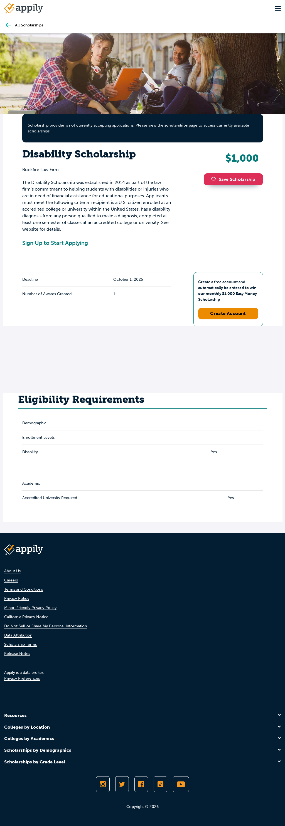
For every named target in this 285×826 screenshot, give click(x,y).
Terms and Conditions (23, 589)
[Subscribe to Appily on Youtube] (181, 784)
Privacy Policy (16, 598)
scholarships (176, 125)
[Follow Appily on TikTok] (160, 784)
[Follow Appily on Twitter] (122, 784)
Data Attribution (18, 635)
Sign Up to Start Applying (55, 243)
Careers (11, 580)
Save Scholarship (233, 179)
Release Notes (17, 653)
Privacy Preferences (22, 678)
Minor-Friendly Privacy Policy (30, 607)
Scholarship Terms (20, 644)
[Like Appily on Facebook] (141, 784)
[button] (214, 179)
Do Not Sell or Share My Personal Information (45, 626)
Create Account (228, 313)
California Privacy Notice (26, 617)
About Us (12, 571)
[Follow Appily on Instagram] (103, 784)
